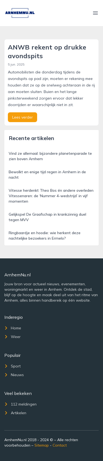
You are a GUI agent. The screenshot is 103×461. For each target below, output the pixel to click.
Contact (60, 445)
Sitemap (41, 445)
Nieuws (14, 374)
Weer (12, 336)
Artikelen (15, 412)
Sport (12, 366)
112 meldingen (20, 404)
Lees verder (22, 117)
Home (12, 328)
